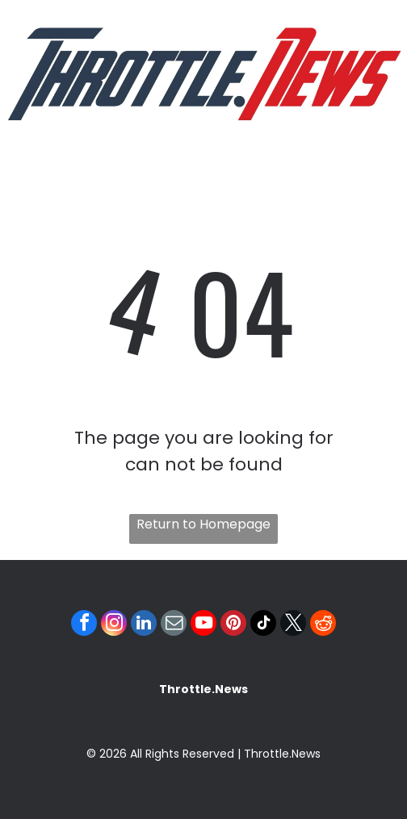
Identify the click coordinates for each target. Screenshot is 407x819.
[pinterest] (233, 625)
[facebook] (84, 625)
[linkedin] (144, 625)
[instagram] (114, 625)
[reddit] (323, 625)
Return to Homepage (203, 524)
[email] (174, 625)
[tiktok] (263, 625)
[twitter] (293, 625)
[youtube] (203, 625)
